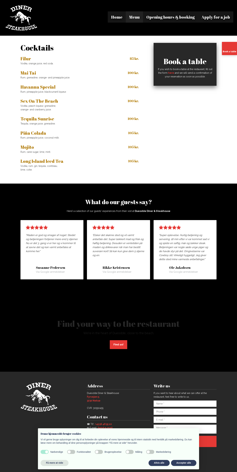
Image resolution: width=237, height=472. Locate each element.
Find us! (118, 344)
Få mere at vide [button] (54, 462)
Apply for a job (215, 17)
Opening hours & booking (170, 17)
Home (116, 17)
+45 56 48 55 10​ (103, 424)
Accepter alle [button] (183, 462)
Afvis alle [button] (159, 462)
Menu (134, 17)
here (171, 73)
